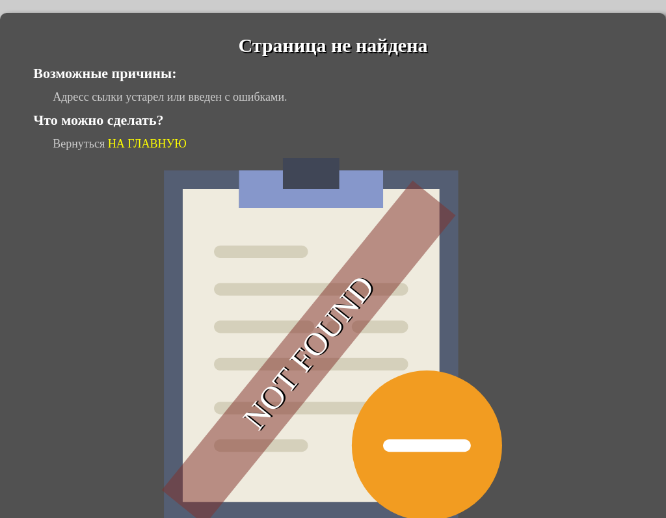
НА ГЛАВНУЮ (147, 143)
